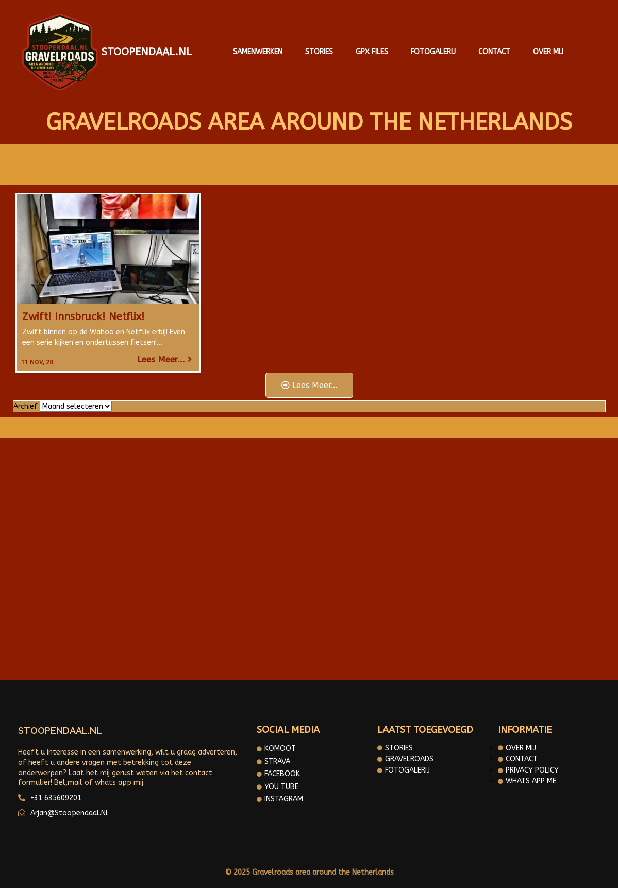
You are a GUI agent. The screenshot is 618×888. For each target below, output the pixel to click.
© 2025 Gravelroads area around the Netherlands (309, 872)
